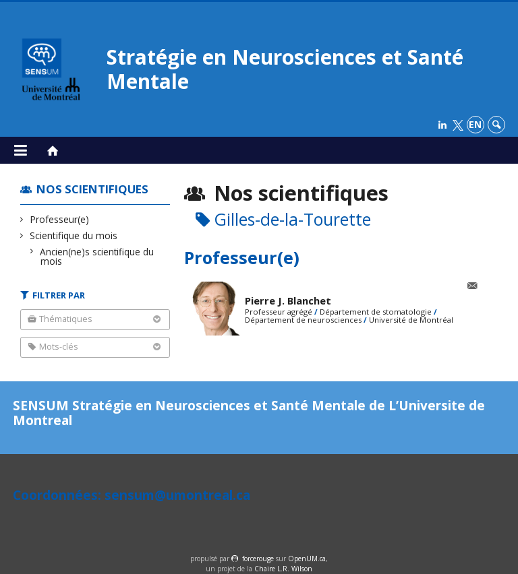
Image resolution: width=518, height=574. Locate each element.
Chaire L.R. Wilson (283, 568)
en (475, 124)
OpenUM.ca (307, 558)
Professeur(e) (59, 219)
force (258, 558)
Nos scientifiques (92, 189)
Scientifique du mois (73, 235)
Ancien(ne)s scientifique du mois (97, 256)
